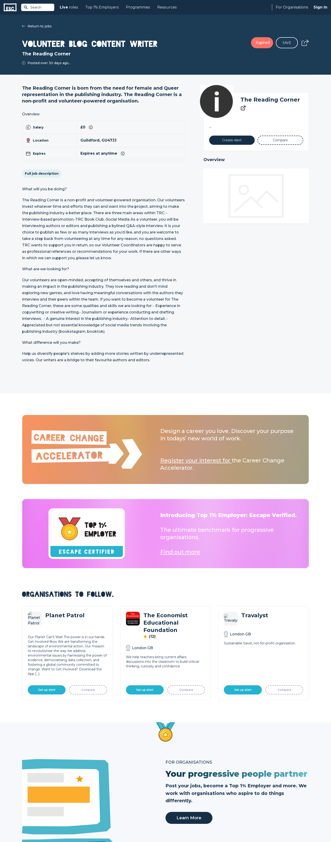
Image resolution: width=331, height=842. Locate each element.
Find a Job (102, 789)
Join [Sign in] (97, 781)
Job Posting (175, 789)
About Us (244, 781)
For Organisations (292, 7)
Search (32, 7)
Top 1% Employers (102, 7)
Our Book (245, 796)
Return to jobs (37, 26)
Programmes (138, 7)
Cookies (79, 826)
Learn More (189, 663)
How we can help (179, 781)
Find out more (180, 552)
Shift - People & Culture (184, 804)
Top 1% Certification (181, 796)
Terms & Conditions (35, 826)
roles (69, 7)
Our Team (245, 789)
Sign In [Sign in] (320, 7)
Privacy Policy (60, 826)
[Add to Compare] (280, 140)
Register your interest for (196, 460)
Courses (100, 796)
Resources (167, 7)
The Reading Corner (270, 99)
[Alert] (232, 140)
